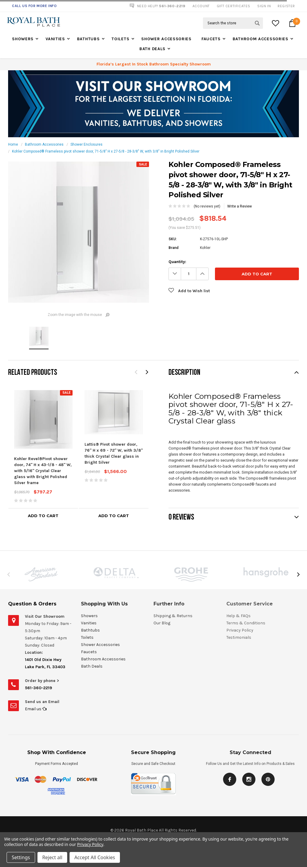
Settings (21, 857)
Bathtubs (88, 38)
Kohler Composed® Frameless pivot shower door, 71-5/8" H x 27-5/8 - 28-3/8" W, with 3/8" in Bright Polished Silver (105, 151)
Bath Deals (152, 48)
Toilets (120, 38)
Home (13, 144)
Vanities (55, 38)
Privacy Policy (90, 844)
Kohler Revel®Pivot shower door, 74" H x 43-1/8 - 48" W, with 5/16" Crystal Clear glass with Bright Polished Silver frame (43, 470)
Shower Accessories (166, 38)
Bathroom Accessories (260, 38)
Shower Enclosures (86, 144)
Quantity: (177, 261)
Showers (23, 38)
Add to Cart (43, 515)
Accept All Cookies (94, 857)
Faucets (211, 38)
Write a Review (239, 206)
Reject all (52, 857)
